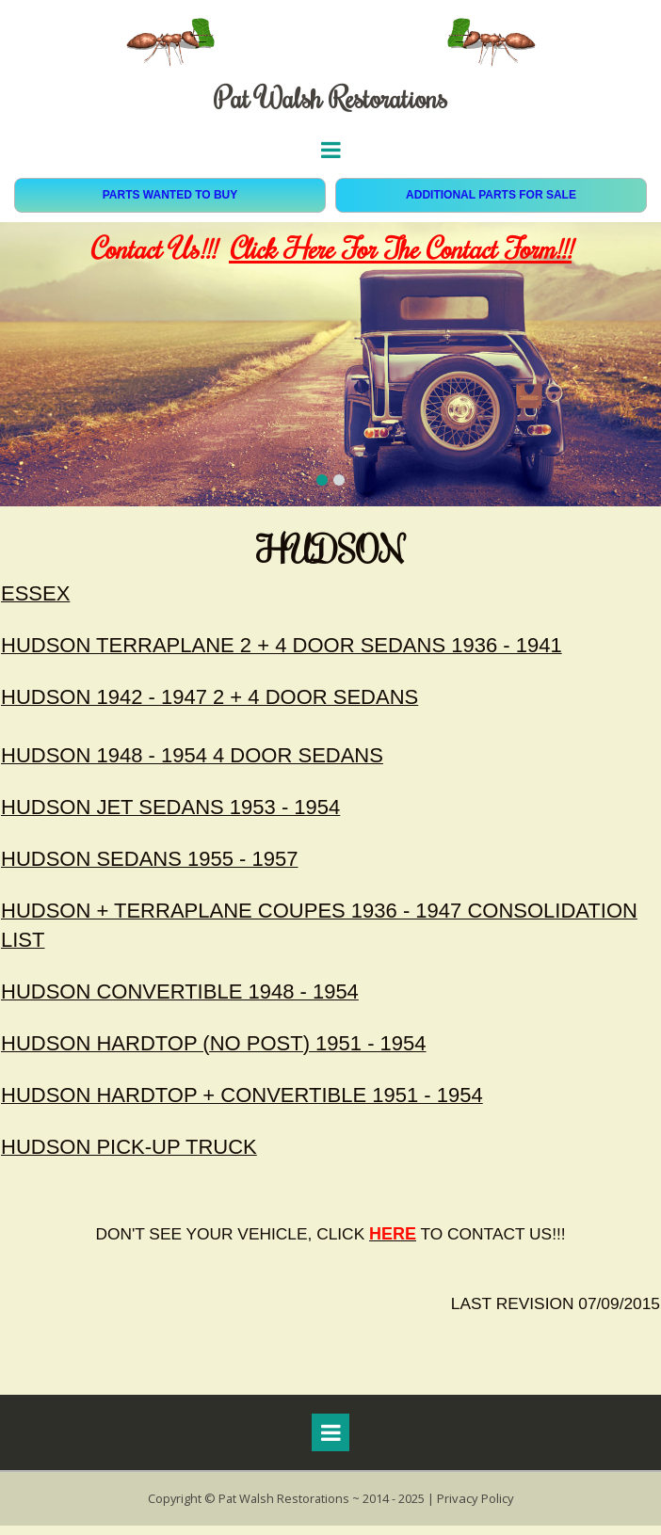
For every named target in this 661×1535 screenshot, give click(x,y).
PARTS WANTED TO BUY (170, 194)
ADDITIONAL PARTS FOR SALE (491, 194)
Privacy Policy (477, 1508)
